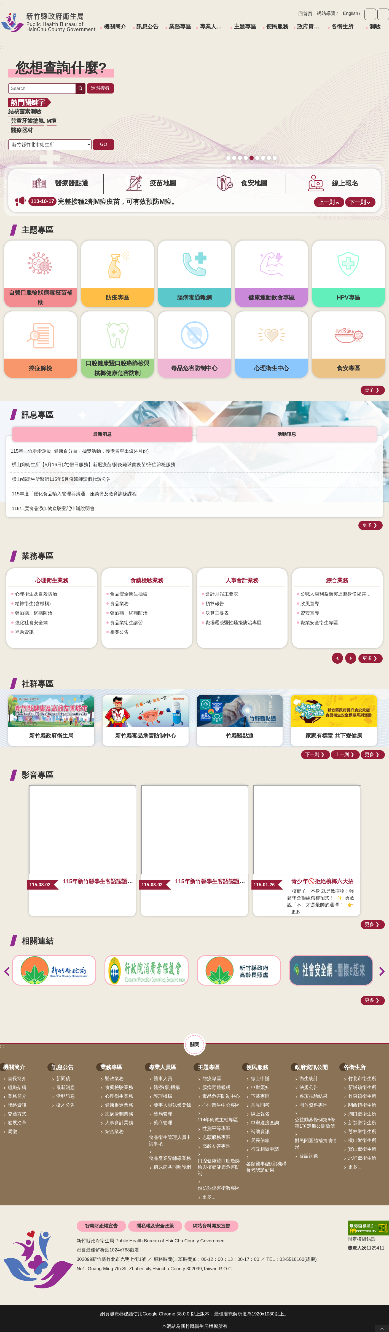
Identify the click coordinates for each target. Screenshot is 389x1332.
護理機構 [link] (163, 1092)
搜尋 (80, 88)
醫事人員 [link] (163, 1074)
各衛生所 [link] (342, 26)
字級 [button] (370, 14)
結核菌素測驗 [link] (24, 111)
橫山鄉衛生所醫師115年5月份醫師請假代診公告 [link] (61, 475)
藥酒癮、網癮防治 (33, 609)
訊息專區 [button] (37, 410)
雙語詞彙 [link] (308, 1152)
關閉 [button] (194, 1040)
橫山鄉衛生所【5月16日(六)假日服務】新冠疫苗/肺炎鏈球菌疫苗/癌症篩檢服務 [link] (93, 460)
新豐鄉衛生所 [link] (362, 1119)
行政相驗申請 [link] (265, 1145)
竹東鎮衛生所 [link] (362, 1092)
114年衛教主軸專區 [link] (218, 1116)
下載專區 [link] (260, 1092)
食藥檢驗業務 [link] (119, 1083)
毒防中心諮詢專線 (257, 149)
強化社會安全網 (31, 618)
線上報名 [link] (260, 1110)
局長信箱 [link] (260, 1136)
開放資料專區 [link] (313, 1101)
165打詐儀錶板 (252, 149)
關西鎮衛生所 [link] (362, 1101)
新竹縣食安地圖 (240, 149)
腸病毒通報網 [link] (216, 1083)
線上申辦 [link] (260, 1074)
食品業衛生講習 (126, 618)
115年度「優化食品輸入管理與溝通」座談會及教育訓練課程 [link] (74, 490)
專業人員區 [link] (213, 26)
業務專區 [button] (37, 552)
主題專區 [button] (37, 226)
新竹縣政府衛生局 (48, 22)
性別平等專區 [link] (216, 1124)
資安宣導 (310, 609)
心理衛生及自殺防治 (36, 590)
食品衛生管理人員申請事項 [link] (170, 1137)
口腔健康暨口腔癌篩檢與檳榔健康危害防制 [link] (219, 1163)
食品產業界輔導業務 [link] (170, 1154)
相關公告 (119, 628)
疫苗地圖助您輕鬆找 (234, 149)
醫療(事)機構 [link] (167, 1083)
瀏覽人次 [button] (357, 1244)
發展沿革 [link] (17, 1119)
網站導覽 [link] (326, 13)
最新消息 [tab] (102, 430)
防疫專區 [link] (211, 1074)
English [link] (350, 13)
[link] (251, 99)
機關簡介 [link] (115, 26)
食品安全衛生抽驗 (128, 590)
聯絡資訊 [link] (17, 1101)
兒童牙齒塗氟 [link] (27, 121)
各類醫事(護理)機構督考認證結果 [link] (266, 1163)
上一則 (326, 198)
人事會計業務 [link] (119, 1119)
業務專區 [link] (180, 26)
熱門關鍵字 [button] (27, 102)
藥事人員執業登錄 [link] (172, 1101)
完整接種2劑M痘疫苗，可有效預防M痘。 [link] (103, 197)
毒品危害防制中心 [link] (221, 1092)
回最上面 (382, 1328)
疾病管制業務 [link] (119, 1110)
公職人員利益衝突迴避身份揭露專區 (338, 590)
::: (2, 47)
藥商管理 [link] (163, 1119)
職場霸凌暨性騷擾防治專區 (233, 618)
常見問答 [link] (260, 1101)
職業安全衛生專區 (319, 618)
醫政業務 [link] (114, 1074)
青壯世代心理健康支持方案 (269, 149)
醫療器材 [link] (22, 130)
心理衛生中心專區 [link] (221, 1101)
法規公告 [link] (308, 1083)
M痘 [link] (52, 121)
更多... (209, 1193)
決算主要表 (217, 609)
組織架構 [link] (17, 1083)
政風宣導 (310, 599)
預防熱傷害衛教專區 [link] (219, 1184)
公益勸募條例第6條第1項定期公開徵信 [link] (315, 1119)
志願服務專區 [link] (216, 1133)
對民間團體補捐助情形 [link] (316, 1140)
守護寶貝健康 (228, 149)
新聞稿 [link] (63, 1074)
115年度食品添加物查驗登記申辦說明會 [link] (53, 504)
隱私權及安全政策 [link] (155, 1222)
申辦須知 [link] (260, 1083)
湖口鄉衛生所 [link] (362, 1110)
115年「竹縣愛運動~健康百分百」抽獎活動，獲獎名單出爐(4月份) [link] (80, 447)
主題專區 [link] (245, 26)
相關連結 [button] (37, 936)
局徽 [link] (12, 1127)
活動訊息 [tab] (286, 430)
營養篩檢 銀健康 (263, 149)
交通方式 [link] (17, 1110)
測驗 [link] (374, 26)
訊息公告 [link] (147, 26)
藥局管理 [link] (163, 1110)
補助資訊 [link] (260, 1127)
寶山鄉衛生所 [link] (362, 1145)
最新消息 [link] (65, 1083)
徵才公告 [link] (65, 1101)
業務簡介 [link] (17, 1092)
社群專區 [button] (37, 679)
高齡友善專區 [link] (216, 1142)
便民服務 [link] (277, 26)
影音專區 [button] (37, 771)
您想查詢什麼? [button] (61, 68)
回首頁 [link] (305, 13)
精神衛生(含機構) (33, 599)
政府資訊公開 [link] (310, 26)
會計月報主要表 (221, 590)
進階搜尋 (100, 88)
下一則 (357, 198)
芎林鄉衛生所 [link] (362, 1127)
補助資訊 (24, 628)
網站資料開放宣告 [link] (211, 1222)
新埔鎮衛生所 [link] (362, 1083)
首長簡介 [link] (17, 1074)
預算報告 (214, 599)
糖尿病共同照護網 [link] (172, 1163)
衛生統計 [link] (308, 1074)
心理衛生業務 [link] (119, 1092)
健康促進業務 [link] (119, 1101)
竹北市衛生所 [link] (362, 1074)
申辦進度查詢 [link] (265, 1119)
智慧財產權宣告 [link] (101, 1222)
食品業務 (119, 599)
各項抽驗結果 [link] (313, 1092)
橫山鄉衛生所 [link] (362, 1136)
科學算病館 (275, 149)
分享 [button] (383, 14)
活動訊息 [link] (65, 1092)
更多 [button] (369, 386)
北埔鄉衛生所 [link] (362, 1154)
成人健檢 (246, 149)
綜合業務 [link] (114, 1127)
